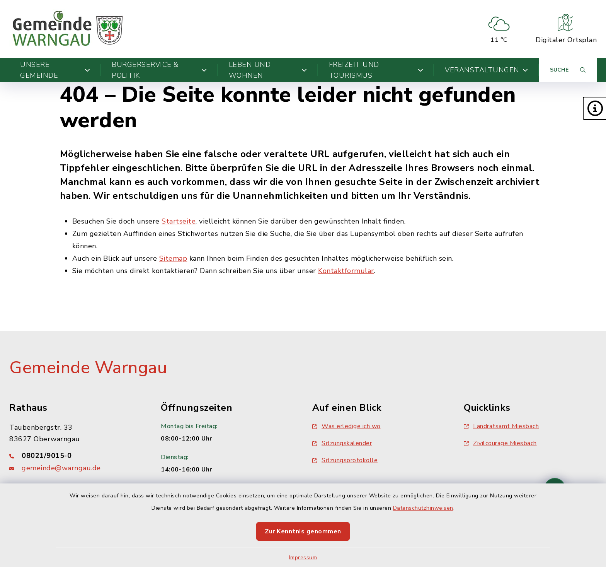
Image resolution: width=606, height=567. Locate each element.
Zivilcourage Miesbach (500, 443)
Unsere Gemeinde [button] (55, 70)
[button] (594, 108)
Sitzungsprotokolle (345, 460)
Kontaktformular (346, 270)
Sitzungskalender (342, 443)
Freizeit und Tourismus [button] (376, 70)
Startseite (179, 221)
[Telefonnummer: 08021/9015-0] (75, 455)
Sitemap (173, 258)
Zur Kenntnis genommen (303, 531)
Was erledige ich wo (346, 426)
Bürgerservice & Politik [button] (159, 70)
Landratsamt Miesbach (501, 426)
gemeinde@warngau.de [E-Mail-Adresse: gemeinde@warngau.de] (61, 468)
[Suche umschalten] (568, 70)
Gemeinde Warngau (88, 367)
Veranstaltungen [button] (486, 70)
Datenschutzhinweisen (423, 508)
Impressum (303, 557)
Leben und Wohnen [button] (268, 70)
